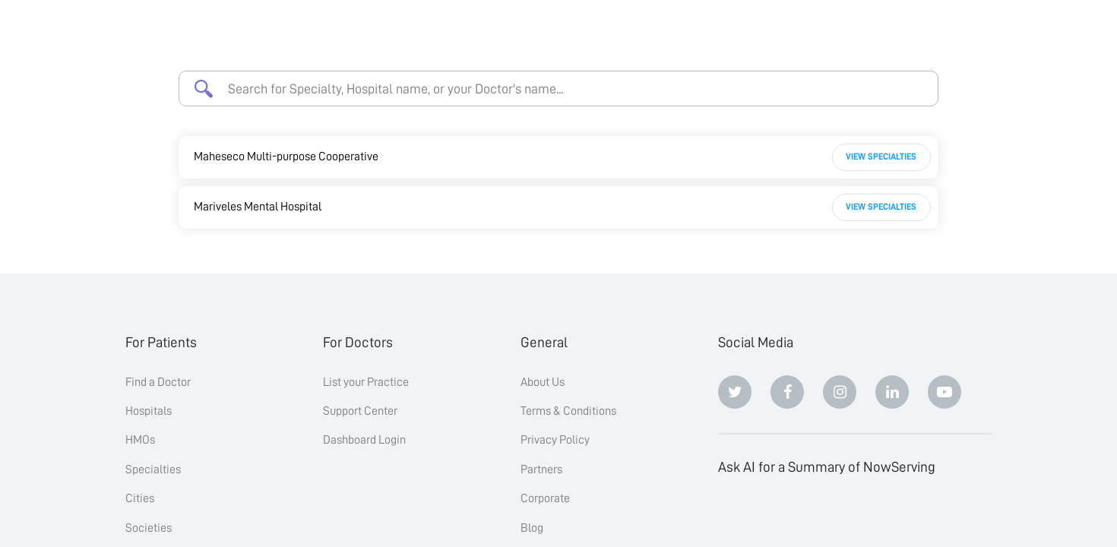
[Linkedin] (892, 392)
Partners (541, 469)
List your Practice (366, 382)
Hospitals (148, 411)
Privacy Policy (555, 440)
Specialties (153, 469)
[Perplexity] (839, 516)
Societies (148, 528)
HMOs (140, 440)
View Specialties (881, 156)
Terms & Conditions (568, 411)
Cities (139, 498)
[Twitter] (735, 392)
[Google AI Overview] (892, 516)
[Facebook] (787, 392)
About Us (543, 382)
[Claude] (787, 516)
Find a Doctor (158, 382)
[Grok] (944, 516)
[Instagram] (839, 392)
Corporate (545, 498)
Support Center (360, 411)
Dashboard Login (364, 440)
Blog (532, 528)
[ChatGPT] (735, 516)
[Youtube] (944, 392)
